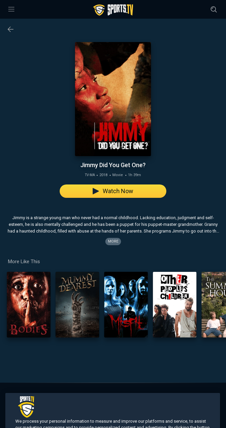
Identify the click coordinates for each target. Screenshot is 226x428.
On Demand (65, 396)
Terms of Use (148, 396)
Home (12, 396)
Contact (123, 396)
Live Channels (36, 396)
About (105, 396)
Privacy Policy (178, 396)
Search (88, 396)
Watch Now (113, 190)
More (113, 241)
